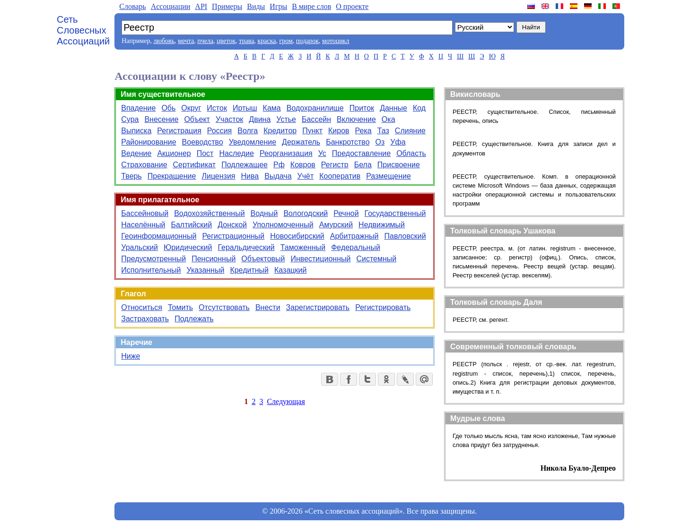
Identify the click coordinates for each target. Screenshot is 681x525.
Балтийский (191, 225)
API (201, 6)
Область (411, 153)
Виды (256, 6)
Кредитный (249, 270)
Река (363, 131)
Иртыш (245, 108)
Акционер (174, 153)
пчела (205, 40)
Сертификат (194, 165)
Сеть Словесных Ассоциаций (83, 30)
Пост (205, 153)
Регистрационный (233, 236)
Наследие (236, 153)
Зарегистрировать (318, 307)
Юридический (188, 247)
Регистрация (179, 131)
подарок (307, 40)
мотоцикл (335, 40)
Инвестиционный (320, 259)
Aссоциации (171, 6)
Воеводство (202, 142)
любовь (164, 40)
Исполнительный (151, 270)
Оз (380, 142)
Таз (383, 131)
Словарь (132, 6)
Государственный (395, 213)
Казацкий (290, 270)
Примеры (227, 6)
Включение (356, 119)
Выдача (277, 176)
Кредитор (280, 131)
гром (285, 40)
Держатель (301, 142)
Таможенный (302, 247)
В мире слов (311, 6)
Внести (267, 307)
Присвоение (398, 165)
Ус (322, 153)
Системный (376, 259)
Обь (168, 108)
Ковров (302, 165)
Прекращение (172, 176)
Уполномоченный (283, 225)
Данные (393, 108)
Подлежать (194, 319)
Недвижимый (381, 225)
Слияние (410, 131)
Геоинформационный (158, 236)
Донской (232, 225)
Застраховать (145, 319)
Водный (264, 213)
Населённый (143, 225)
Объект (197, 119)
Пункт (312, 131)
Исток (217, 108)
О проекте (352, 6)
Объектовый (263, 259)
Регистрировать (382, 307)
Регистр (335, 165)
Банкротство (347, 142)
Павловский (405, 236)
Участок (229, 119)
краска (266, 40)
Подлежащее (244, 165)
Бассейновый (144, 213)
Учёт (305, 176)
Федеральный (355, 247)
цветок (226, 40)
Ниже (130, 356)
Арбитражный (354, 236)
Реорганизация (286, 153)
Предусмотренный (153, 259)
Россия (219, 131)
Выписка (136, 131)
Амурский (336, 225)
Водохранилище (315, 108)
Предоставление (361, 153)
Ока (388, 119)
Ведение (136, 153)
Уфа (397, 142)
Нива (250, 176)
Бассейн (316, 119)
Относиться (141, 307)
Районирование (148, 142)
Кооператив (339, 176)
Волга (247, 131)
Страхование (144, 165)
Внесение (161, 119)
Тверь (131, 176)
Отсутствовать (224, 307)
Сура (130, 119)
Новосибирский (297, 236)
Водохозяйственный (209, 213)
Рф (279, 165)
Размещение (388, 176)
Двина (260, 119)
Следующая (286, 401)
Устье (286, 119)
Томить (180, 307)
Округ (191, 108)
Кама (272, 108)
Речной (345, 213)
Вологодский (305, 213)
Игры (278, 6)
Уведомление (252, 142)
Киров (338, 131)
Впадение (138, 108)
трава (246, 40)
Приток (361, 108)
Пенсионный (214, 259)
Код (419, 108)
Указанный (206, 270)
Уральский (139, 247)
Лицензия (218, 176)
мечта (186, 40)
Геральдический (246, 247)
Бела (363, 165)
